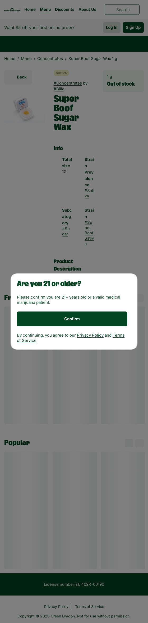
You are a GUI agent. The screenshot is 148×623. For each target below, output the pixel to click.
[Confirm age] (72, 319)
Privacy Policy (90, 335)
